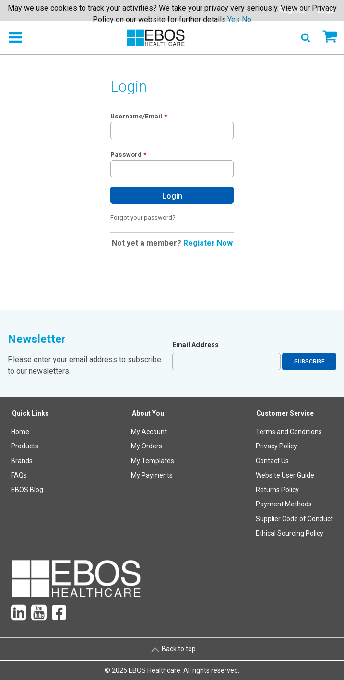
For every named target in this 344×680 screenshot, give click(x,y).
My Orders (146, 446)
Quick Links (30, 413)
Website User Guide (285, 475)
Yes (233, 19)
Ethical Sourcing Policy (289, 533)
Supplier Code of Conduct (294, 519)
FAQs (19, 475)
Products (24, 446)
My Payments (152, 475)
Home (20, 431)
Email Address (195, 345)
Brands (22, 461)
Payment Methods (284, 504)
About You (148, 413)
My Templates (152, 461)
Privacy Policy (276, 446)
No (246, 19)
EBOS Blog (27, 489)
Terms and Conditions (289, 431)
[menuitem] (31, 475)
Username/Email (136, 116)
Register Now (208, 242)
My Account (149, 431)
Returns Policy (277, 489)
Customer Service (285, 413)
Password (126, 154)
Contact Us (272, 461)
